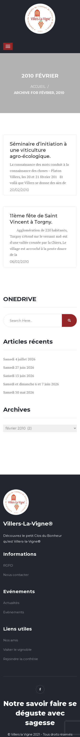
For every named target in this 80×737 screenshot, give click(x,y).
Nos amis (10, 640)
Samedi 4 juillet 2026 (19, 359)
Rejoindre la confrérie (20, 659)
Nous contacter (16, 575)
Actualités (11, 603)
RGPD (8, 565)
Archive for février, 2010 (39, 93)
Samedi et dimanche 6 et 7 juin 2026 (31, 384)
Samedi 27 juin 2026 (18, 367)
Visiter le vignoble (17, 650)
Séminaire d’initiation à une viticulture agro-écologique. (38, 150)
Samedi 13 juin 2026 (18, 375)
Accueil (38, 87)
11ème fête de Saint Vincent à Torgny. (33, 219)
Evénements (13, 612)
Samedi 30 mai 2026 (18, 392)
